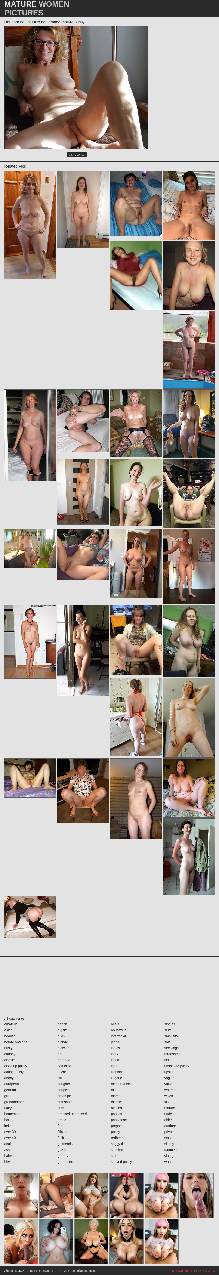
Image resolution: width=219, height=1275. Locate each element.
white (168, 1162)
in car (62, 1072)
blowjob (63, 1048)
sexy (167, 1138)
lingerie (116, 1078)
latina (115, 1060)
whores (169, 1090)
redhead (117, 1138)
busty (8, 1048)
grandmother (14, 1102)
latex (114, 1054)
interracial (118, 1036)
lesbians (117, 1072)
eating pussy (14, 1072)
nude (168, 1114)
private (169, 1132)
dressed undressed (72, 1114)
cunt (61, 1108)
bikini (61, 1036)
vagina (169, 1078)
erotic (62, 1120)
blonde (63, 1042)
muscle (116, 1102)
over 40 (10, 1138)
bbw (7, 1162)
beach (62, 1024)
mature (169, 1108)
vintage (169, 1156)
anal (7, 1144)
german (10, 1090)
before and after (16, 1042)
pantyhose (119, 1120)
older (168, 1120)
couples (64, 1090)
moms (115, 1096)
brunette (64, 1060)
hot (6, 1120)
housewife (118, 1030)
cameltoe (65, 1066)
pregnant (117, 1126)
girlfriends (65, 1144)
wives (168, 1096)
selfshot (117, 1150)
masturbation (121, 1084)
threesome (172, 1054)
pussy (115, 1132)
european (11, 1084)
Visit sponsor (77, 154)
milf (113, 1090)
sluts (167, 1030)
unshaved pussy (176, 1066)
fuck (61, 1138)
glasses (63, 1150)
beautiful (10, 1036)
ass (7, 1150)
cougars (64, 1084)
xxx (166, 1102)
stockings (171, 1048)
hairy (8, 1108)
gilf (6, 1096)
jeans (115, 1042)
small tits (171, 1036)
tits (166, 1060)
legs (114, 1066)
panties (116, 1114)
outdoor (170, 1126)
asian (8, 1030)
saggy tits (118, 1144)
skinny (169, 1144)
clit (60, 1078)
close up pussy (15, 1066)
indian (8, 1126)
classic (9, 1060)
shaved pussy (121, 1162)
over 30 (10, 1132)
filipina (62, 1132)
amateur (10, 1024)
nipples (116, 1108)
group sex (65, 1162)
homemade (12, 1114)
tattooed (170, 1150)
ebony (9, 1078)
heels (115, 1024)
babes (9, 1156)
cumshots (65, 1102)
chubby (9, 1054)
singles (169, 1024)
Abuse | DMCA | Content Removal (26, 1270)
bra (60, 1054)
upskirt (169, 1072)
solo (167, 1042)
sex (113, 1156)
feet (61, 1126)
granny (63, 1156)
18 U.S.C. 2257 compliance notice (73, 1270)
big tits (63, 1030)
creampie (65, 1096)
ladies (115, 1048)
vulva (168, 1084)
